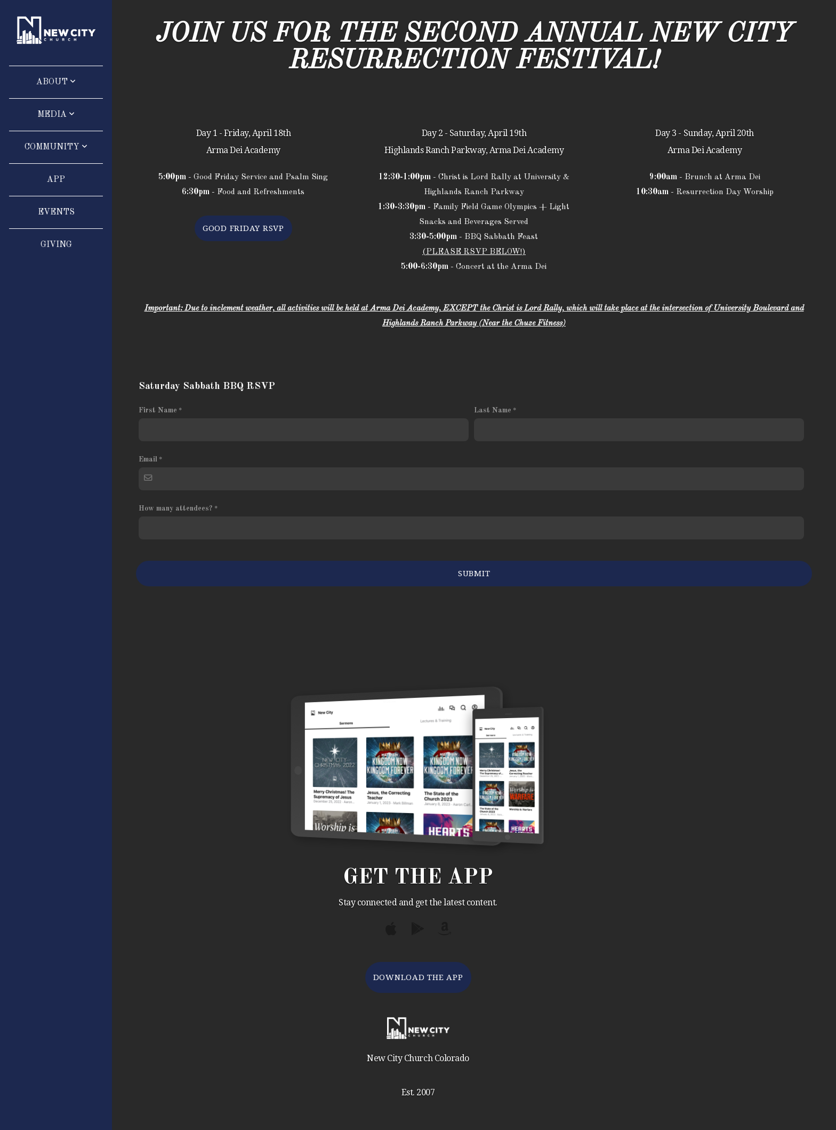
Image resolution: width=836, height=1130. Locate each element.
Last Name (492, 410)
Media (56, 114)
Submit (474, 573)
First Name (158, 410)
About (56, 82)
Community (56, 147)
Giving (56, 245)
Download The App (418, 977)
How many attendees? (176, 508)
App (56, 180)
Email (148, 459)
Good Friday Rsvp (243, 228)
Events (56, 212)
